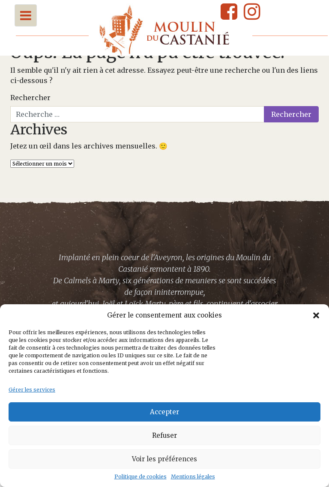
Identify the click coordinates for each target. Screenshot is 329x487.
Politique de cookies (140, 476)
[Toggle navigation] (26, 15)
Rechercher (30, 97)
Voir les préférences (164, 459)
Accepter (164, 412)
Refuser (164, 435)
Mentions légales (193, 476)
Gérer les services (32, 389)
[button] (316, 315)
